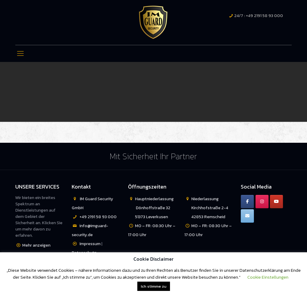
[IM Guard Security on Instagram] (262, 201)
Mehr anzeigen (36, 245)
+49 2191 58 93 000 (98, 217)
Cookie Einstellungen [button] (267, 277)
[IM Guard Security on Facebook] (247, 201)
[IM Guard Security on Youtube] (276, 201)
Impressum (89, 244)
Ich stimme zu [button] (153, 286)
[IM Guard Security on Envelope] (247, 216)
